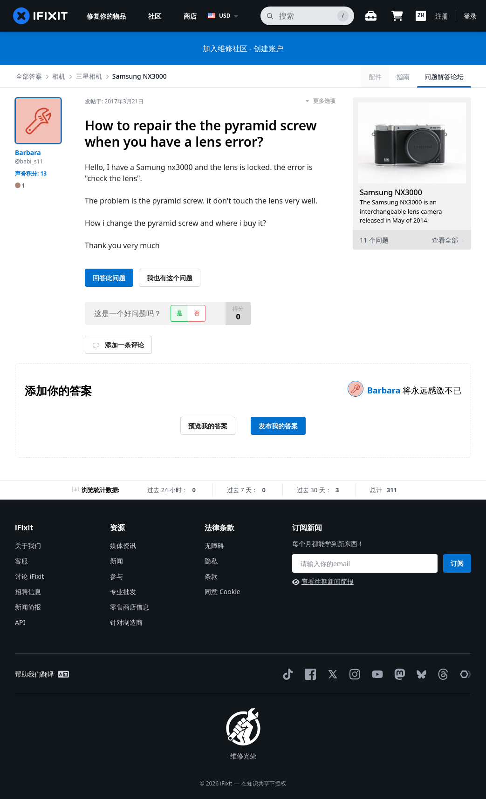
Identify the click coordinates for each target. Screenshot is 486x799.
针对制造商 (126, 622)
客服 (21, 560)
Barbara (385, 390)
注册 (441, 16)
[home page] (40, 15)
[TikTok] (286, 674)
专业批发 (123, 591)
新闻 (116, 560)
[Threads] (441, 674)
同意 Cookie (222, 591)
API (20, 622)
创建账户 (268, 48)
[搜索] (307, 16)
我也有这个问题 (169, 277)
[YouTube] (375, 674)
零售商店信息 (129, 607)
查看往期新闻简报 (323, 581)
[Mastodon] (397, 674)
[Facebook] (308, 674)
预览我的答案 (207, 425)
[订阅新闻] (365, 563)
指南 (403, 76)
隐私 (211, 560)
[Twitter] (330, 674)
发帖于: (114, 101)
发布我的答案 (278, 425)
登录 (470, 16)
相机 (58, 76)
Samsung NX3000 (139, 76)
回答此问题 (109, 277)
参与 (116, 576)
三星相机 (89, 76)
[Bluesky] (419, 674)
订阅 (457, 563)
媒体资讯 (123, 545)
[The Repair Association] (463, 674)
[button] (421, 16)
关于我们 (28, 545)
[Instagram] (353, 674)
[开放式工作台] (371, 16)
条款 (211, 576)
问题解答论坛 (444, 76)
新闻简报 (28, 607)
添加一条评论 (118, 344)
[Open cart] (397, 15)
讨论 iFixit (29, 576)
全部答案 (29, 76)
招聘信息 (28, 591)
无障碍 (214, 545)
